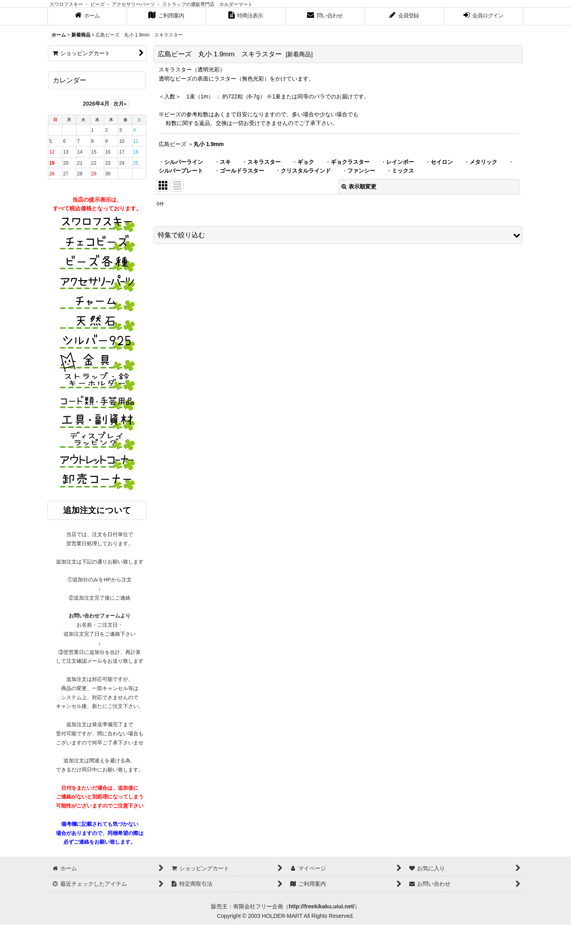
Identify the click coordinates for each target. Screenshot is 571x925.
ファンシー (361, 170)
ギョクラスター (350, 162)
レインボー (400, 162)
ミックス (403, 170)
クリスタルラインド (306, 170)
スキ (225, 162)
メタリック (483, 162)
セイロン (442, 162)
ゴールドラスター (242, 170)
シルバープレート (181, 170)
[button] (338, 235)
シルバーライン (183, 162)
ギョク (305, 162)
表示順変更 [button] (358, 186)
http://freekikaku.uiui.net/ (321, 906)
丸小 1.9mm (209, 144)
